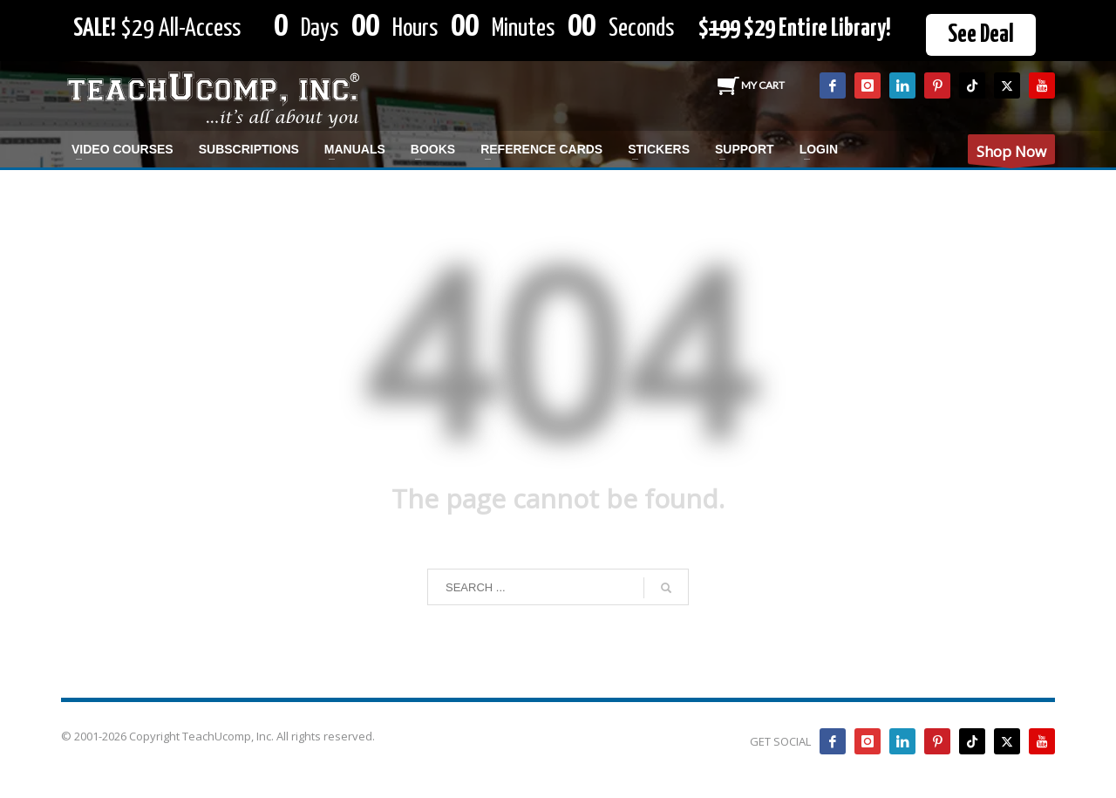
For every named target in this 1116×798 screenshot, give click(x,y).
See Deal (981, 35)
